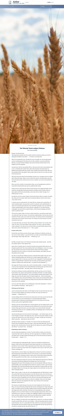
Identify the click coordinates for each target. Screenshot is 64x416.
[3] (21, 259)
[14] (36, 406)
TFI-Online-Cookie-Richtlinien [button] (35, 414)
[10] (47, 283)
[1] (29, 227)
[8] (27, 274)
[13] (23, 382)
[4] (42, 259)
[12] (47, 357)
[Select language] (46, 6)
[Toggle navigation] (12, 6)
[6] (12, 266)
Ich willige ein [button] (58, 412)
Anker (16, 1)
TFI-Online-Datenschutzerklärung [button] (20, 414)
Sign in (52, 2)
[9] (49, 274)
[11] (33, 285)
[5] (46, 262)
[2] (37, 227)
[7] (51, 272)
